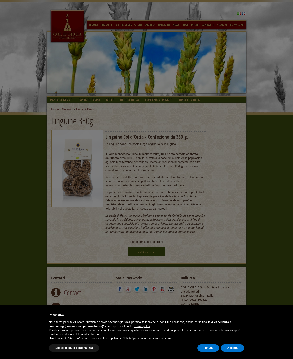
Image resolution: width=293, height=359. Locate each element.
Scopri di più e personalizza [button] (74, 347)
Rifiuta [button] (208, 347)
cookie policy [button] (142, 326)
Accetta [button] (232, 347)
